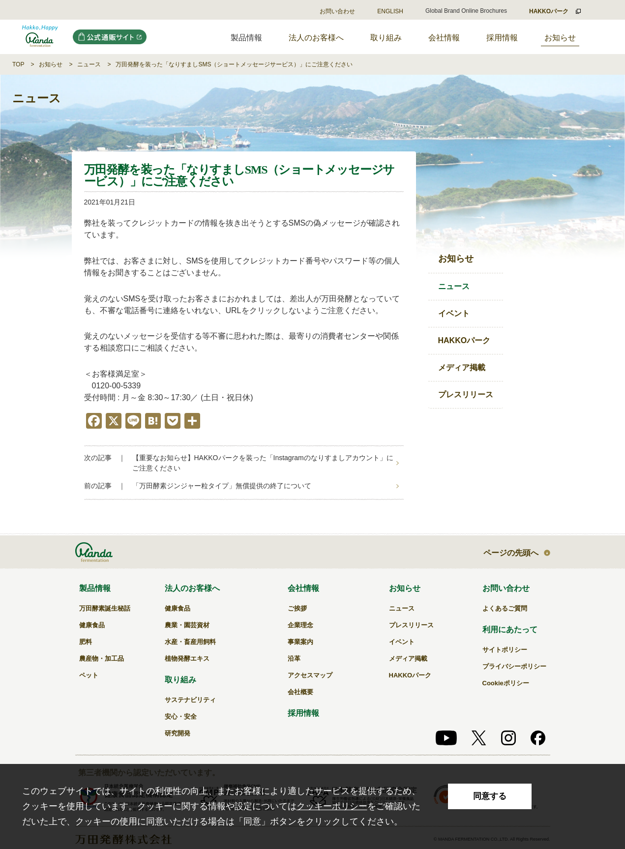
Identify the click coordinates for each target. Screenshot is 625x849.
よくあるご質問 (504, 608)
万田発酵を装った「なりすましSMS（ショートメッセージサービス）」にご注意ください (234, 64)
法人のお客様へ (316, 37)
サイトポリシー (504, 649)
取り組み (386, 37)
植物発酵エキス (187, 658)
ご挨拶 (297, 608)
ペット (88, 675)
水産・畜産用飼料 (190, 641)
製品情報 (95, 588)
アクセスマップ (310, 675)
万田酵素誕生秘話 (104, 608)
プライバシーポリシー (514, 666)
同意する (489, 796)
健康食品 (92, 625)
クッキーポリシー (332, 806)
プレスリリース (465, 394)
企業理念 (300, 625)
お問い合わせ (337, 11)
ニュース (89, 64)
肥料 (85, 641)
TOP (18, 64)
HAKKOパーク (464, 340)
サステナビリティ (190, 699)
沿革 (294, 658)
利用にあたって (509, 629)
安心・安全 (181, 716)
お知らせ (560, 37)
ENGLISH (390, 11)
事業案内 (300, 641)
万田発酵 (40, 37)
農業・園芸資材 (187, 625)
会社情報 (444, 37)
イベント (454, 313)
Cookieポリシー (505, 683)
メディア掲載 (461, 367)
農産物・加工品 (101, 658)
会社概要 (300, 692)
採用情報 (502, 37)
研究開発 (177, 733)
